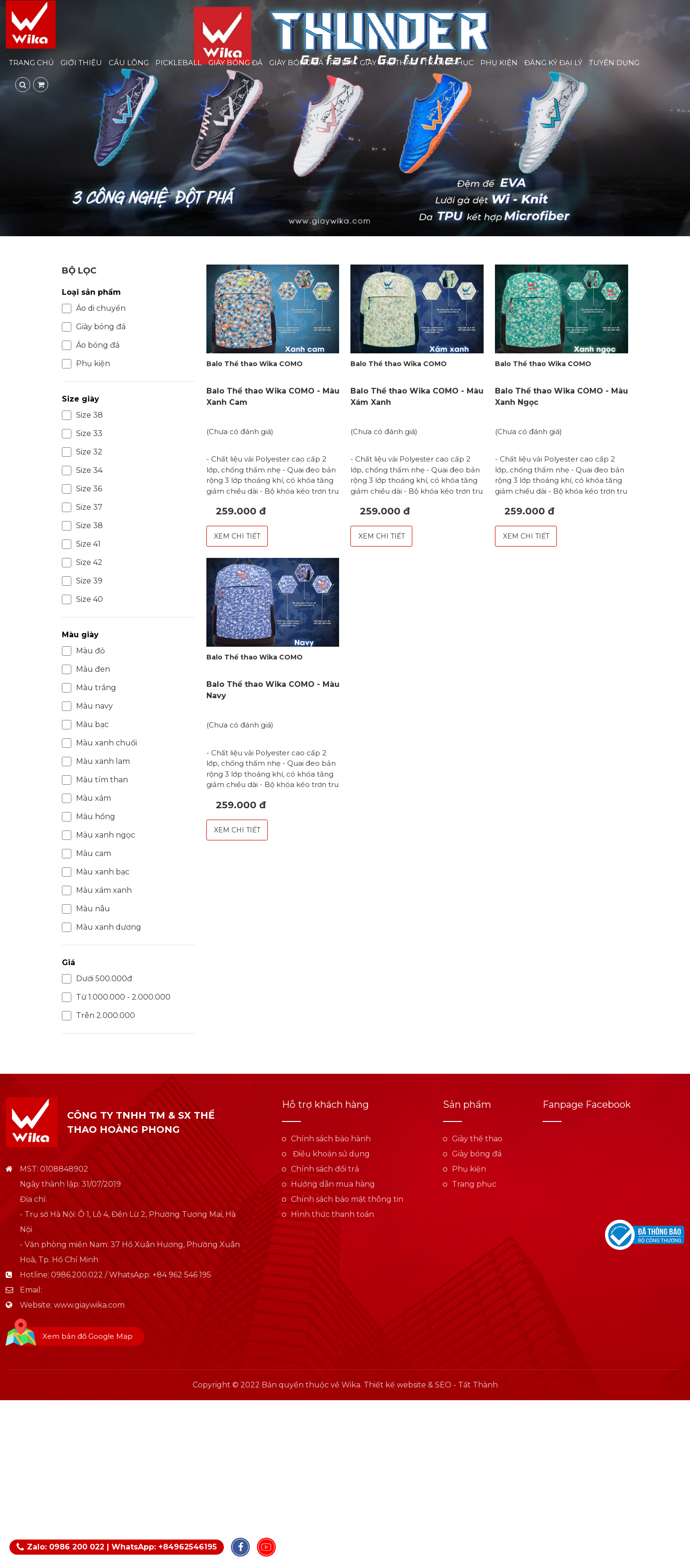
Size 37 (82, 507)
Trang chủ (31, 64)
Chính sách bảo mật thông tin (347, 1199)
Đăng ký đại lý (553, 64)
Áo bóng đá (90, 345)
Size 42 (82, 562)
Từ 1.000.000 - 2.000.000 (116, 997)
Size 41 (81, 544)
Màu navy (87, 706)
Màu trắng (89, 688)
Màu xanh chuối (99, 743)
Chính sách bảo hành (331, 1138)
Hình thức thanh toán (332, 1214)
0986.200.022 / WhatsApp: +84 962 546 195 (131, 1274)
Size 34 (82, 470)
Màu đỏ (83, 651)
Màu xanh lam (96, 761)
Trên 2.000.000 (98, 1015)
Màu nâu (86, 909)
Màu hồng (88, 817)
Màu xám (86, 798)
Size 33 (82, 433)
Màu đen (86, 669)
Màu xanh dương (101, 927)
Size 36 (82, 489)
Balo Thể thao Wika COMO (254, 363)
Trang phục (449, 64)
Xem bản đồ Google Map (88, 1336)
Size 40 (82, 599)
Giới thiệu (81, 64)
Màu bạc (85, 724)
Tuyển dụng (614, 64)
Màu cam (86, 853)
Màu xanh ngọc (98, 835)
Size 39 (82, 581)
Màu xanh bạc (95, 872)
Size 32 (82, 452)
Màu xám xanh (97, 890)
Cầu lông (129, 64)
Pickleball (178, 64)
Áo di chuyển (94, 308)
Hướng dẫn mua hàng (333, 1184)
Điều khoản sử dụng (330, 1153)
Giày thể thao (388, 64)
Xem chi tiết (237, 536)
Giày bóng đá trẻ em (311, 64)
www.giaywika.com (89, 1305)
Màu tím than (95, 780)
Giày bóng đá (235, 64)
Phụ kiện (499, 64)
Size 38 (82, 415)
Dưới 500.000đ (97, 979)
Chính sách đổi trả (325, 1168)
